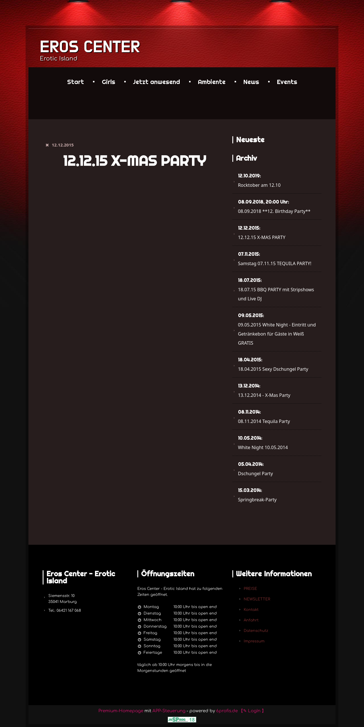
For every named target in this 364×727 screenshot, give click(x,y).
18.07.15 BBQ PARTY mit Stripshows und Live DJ (276, 289)
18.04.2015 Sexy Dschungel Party (273, 364)
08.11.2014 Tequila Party (264, 416)
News (251, 82)
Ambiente (212, 82)
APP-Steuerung (168, 711)
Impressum (254, 641)
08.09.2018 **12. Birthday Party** (274, 206)
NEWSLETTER (257, 599)
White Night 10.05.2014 (263, 443)
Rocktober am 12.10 (259, 180)
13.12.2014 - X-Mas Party (264, 390)
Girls (108, 82)
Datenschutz (256, 631)
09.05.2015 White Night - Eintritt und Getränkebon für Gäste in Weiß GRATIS (277, 329)
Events (287, 82)
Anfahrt (251, 620)
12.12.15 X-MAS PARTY (262, 232)
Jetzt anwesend (156, 82)
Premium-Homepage (120, 711)
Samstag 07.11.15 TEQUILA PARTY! (274, 259)
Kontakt (251, 610)
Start (75, 82)
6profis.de (227, 711)
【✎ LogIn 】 (252, 711)
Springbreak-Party (257, 495)
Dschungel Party (255, 469)
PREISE (250, 589)
